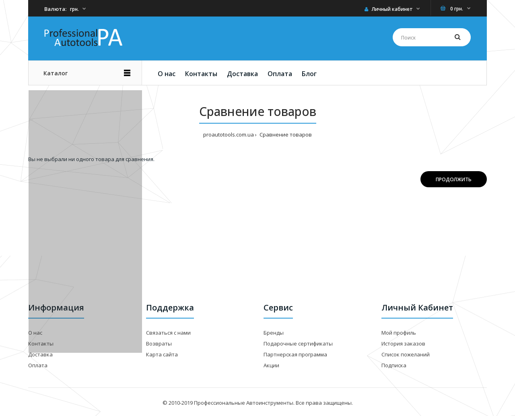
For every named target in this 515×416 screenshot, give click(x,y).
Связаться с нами (168, 332)
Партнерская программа (295, 354)
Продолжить (454, 179)
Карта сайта (162, 354)
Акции (271, 365)
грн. (74, 9)
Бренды (274, 332)
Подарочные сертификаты (298, 343)
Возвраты (159, 343)
